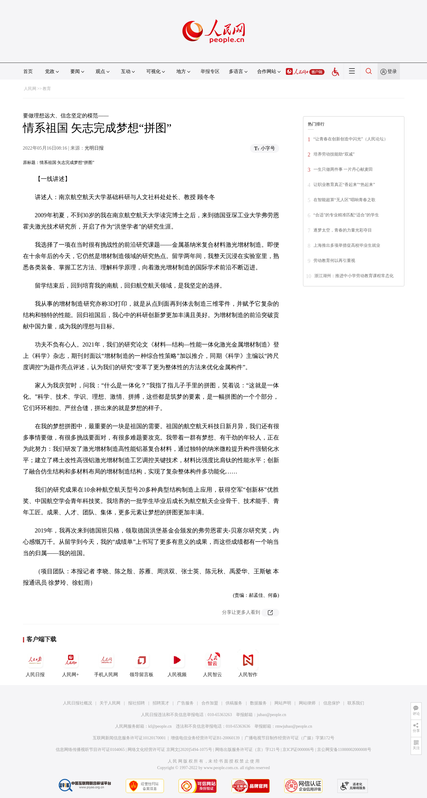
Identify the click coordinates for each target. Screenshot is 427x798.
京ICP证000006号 (298, 749)
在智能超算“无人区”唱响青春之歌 (344, 200)
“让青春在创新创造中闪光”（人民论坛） (350, 139)
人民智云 (212, 663)
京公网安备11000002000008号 (344, 749)
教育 (47, 88)
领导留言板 (141, 663)
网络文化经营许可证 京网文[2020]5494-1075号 (170, 749)
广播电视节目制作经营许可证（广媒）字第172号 (289, 738)
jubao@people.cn (271, 714)
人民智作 (247, 663)
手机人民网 (106, 663)
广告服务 (185, 703)
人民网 (30, 88)
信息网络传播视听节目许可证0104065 (90, 749)
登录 (392, 71)
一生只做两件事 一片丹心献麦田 (343, 169)
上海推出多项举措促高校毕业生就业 (346, 245)
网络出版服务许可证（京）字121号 (247, 749)
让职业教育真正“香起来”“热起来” (344, 184)
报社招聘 (136, 703)
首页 (28, 71)
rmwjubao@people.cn (293, 726)
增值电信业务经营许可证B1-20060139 (205, 738)
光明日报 (94, 147)
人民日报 (35, 663)
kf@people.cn (160, 726)
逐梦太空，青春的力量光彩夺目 (342, 230)
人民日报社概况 (77, 703)
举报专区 (210, 71)
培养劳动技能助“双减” (334, 154)
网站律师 (307, 703)
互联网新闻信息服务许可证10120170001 (129, 738)
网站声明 (282, 703)
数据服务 (258, 703)
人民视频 (177, 663)
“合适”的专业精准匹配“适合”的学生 (346, 215)
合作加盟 (209, 703)
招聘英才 (161, 703)
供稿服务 (234, 703)
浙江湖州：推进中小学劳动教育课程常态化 (354, 276)
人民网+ (70, 663)
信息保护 (331, 703)
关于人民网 (110, 703)
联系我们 (355, 703)
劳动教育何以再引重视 (334, 260)
